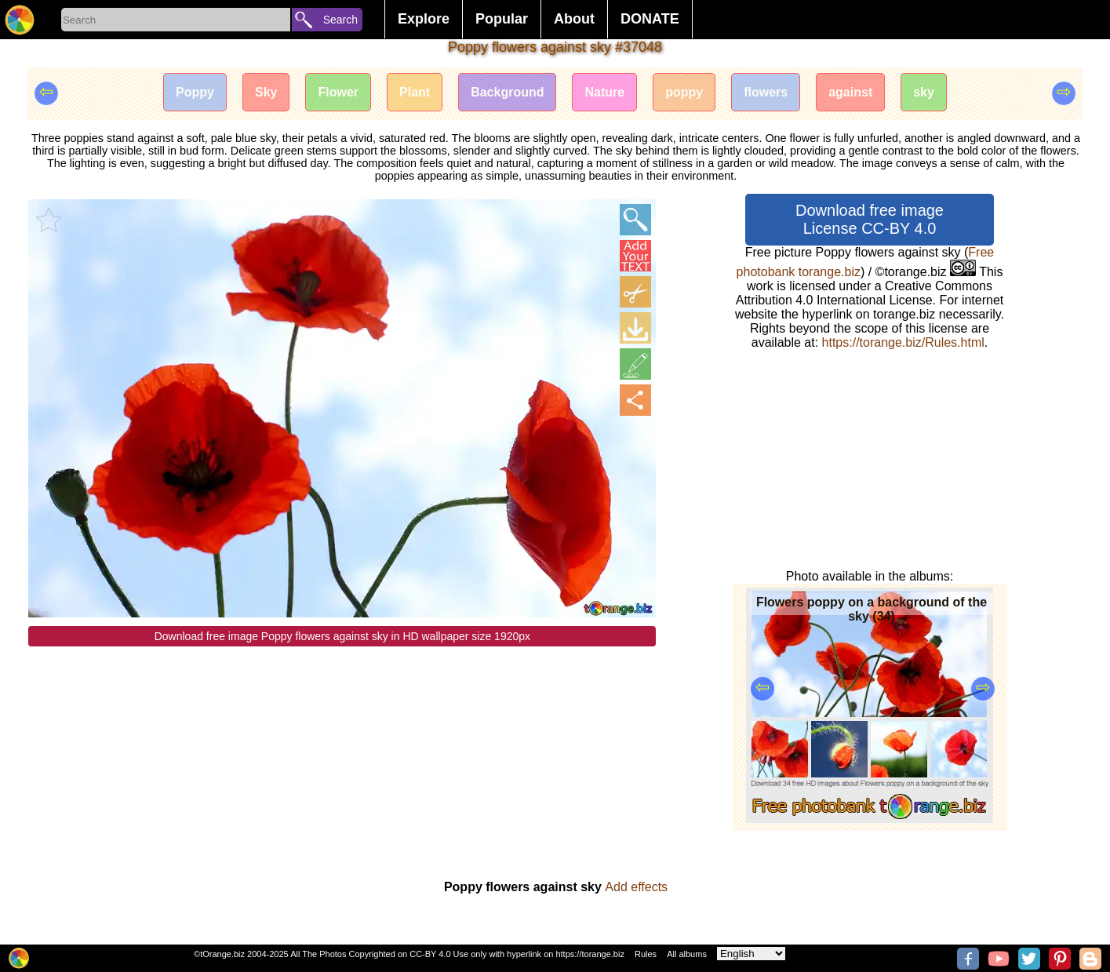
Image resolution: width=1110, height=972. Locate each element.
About (574, 19)
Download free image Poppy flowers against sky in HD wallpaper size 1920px (342, 636)
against (850, 92)
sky (923, 92)
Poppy (195, 92)
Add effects (636, 887)
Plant (414, 92)
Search (340, 19)
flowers (766, 92)
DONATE (650, 19)
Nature (604, 92)
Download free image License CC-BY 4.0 (869, 219)
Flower (338, 92)
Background (507, 92)
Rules (646, 954)
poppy (684, 92)
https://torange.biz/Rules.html (903, 342)
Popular (501, 19)
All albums (687, 954)
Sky (266, 92)
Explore (423, 19)
